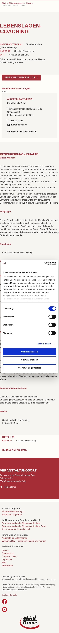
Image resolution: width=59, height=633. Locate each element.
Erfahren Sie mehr (9, 595)
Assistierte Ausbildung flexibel (16, 529)
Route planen (10, 487)
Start (4, 3)
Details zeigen (44, 344)
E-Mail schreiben (19, 125)
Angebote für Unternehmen (14, 538)
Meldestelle (7, 565)
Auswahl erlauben (29, 360)
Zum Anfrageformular (20, 77)
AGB (4, 562)
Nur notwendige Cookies (29, 368)
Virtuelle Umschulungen (13, 511)
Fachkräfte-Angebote (12, 514)
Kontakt (5, 550)
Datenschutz (8, 553)
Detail (28, 3)
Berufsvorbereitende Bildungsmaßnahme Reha (24, 526)
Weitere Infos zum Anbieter (23, 132)
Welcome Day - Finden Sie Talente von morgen (24, 541)
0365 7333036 (16, 121)
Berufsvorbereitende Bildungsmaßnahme (21, 523)
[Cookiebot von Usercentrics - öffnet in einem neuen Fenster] (44, 263)
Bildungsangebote (16, 3)
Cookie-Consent (9, 556)
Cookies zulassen (29, 352)
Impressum (7, 559)
